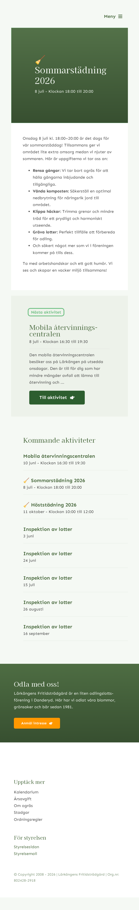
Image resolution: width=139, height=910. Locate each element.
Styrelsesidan (26, 846)
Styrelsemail (25, 853)
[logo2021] (39, 13)
